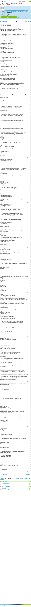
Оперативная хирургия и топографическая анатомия (16, 11)
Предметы (6, 3)
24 (29, 483)
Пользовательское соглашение (24, 605)
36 (29, 481)
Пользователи (13, 3)
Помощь (2, 605)
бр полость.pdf (4, 481)
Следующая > (27, 21)
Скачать (8, 17)
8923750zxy (10, 6)
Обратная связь (6, 605)
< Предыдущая (3, 21)
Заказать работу (6, 4)
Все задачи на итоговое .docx (7, 484)
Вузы (2, 3)
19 (29, 484)
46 (29, 488)
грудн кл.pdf (4, 488)
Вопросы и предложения (14, 605)
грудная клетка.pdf (5, 489)
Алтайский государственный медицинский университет (17, 10)
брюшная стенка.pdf (5, 483)
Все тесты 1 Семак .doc (6, 486)
